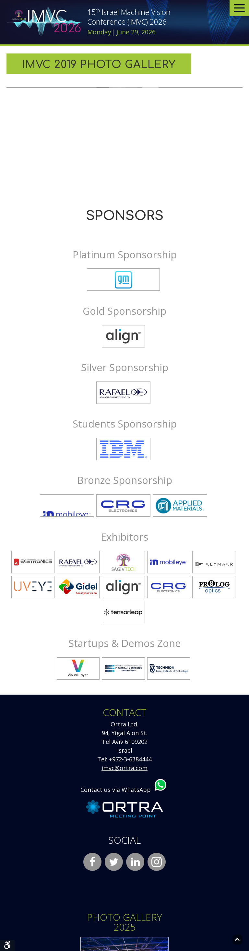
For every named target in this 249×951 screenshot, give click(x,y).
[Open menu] (239, 8)
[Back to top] (237, 940)
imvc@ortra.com (124, 768)
